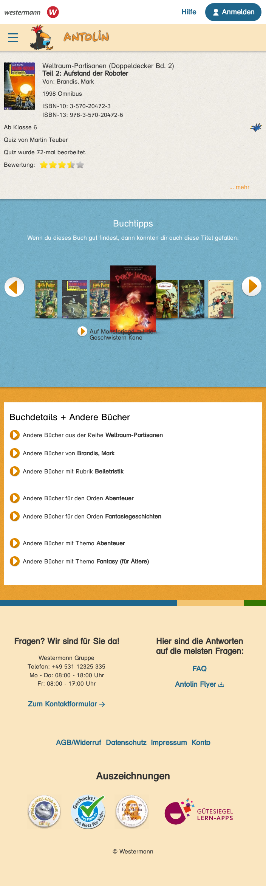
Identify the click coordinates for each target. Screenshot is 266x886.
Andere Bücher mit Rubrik (73, 471)
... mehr (239, 187)
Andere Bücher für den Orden (78, 498)
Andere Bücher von (68, 453)
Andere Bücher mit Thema (74, 543)
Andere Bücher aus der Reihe (93, 435)
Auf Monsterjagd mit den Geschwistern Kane (123, 332)
